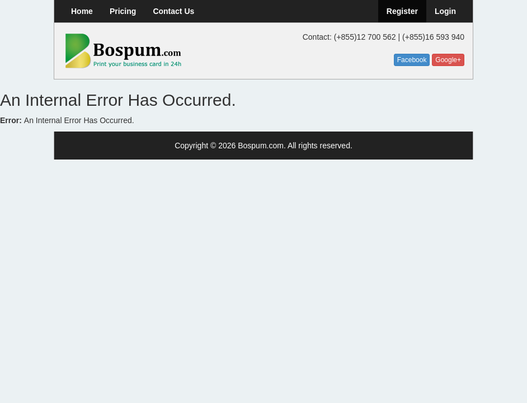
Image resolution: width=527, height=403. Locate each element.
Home (82, 11)
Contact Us (173, 11)
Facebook (412, 60)
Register (402, 11)
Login (445, 11)
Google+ (448, 60)
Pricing (123, 11)
